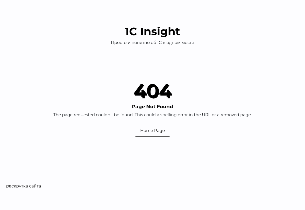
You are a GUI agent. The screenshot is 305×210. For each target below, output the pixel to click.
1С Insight (152, 31)
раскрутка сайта (23, 186)
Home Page (152, 130)
